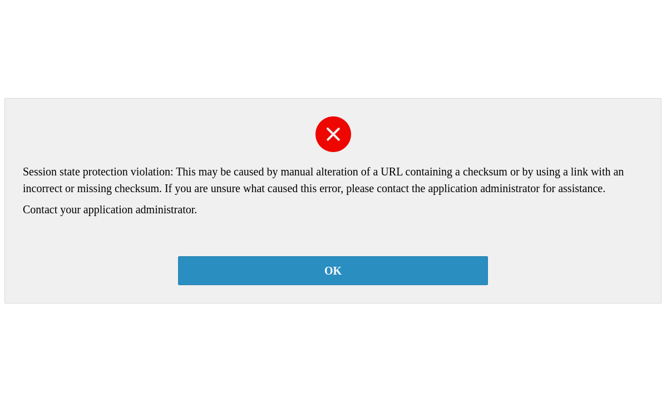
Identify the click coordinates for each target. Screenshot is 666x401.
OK (333, 271)
